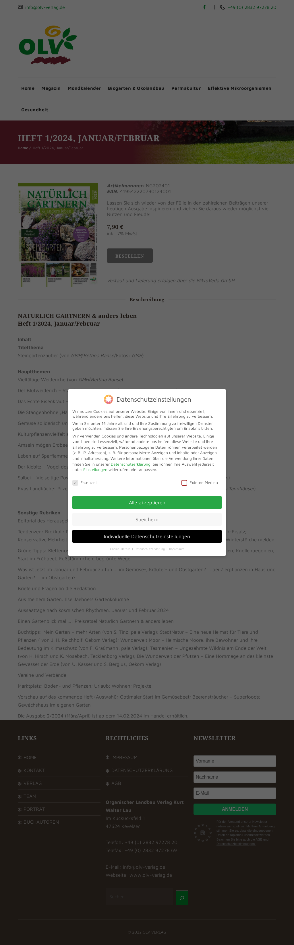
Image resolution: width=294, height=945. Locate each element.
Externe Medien (199, 482)
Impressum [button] (176, 549)
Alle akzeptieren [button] (147, 502)
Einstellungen (95, 469)
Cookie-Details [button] (120, 549)
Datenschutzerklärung (130, 464)
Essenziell (84, 482)
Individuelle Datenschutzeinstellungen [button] (147, 536)
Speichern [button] (147, 519)
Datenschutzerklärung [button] (150, 549)
